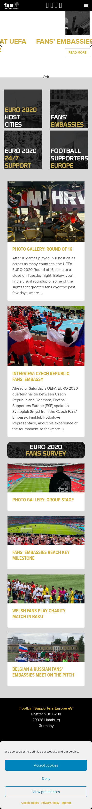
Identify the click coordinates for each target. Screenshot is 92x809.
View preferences (46, 792)
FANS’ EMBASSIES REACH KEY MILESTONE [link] (41, 556)
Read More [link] (46, 60)
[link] (11, 5)
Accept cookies (46, 765)
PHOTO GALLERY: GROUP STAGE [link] (43, 500)
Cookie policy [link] (30, 802)
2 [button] (47, 77)
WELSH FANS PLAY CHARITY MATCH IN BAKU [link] (39, 614)
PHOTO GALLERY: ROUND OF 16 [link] (42, 249)
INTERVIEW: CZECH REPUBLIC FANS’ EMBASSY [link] (40, 377)
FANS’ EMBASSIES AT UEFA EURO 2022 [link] (46, 45)
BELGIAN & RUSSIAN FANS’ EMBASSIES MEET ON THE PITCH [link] (43, 672)
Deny (46, 778)
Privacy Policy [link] (50, 802)
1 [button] (44, 77)
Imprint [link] (66, 802)
